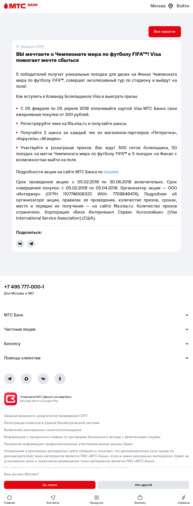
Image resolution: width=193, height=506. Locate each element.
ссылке (111, 172)
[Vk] (43, 378)
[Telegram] (9, 378)
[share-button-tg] (31, 244)
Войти (183, 6)
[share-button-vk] (20, 244)
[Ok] (60, 378)
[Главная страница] (21, 6)
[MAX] (26, 378)
